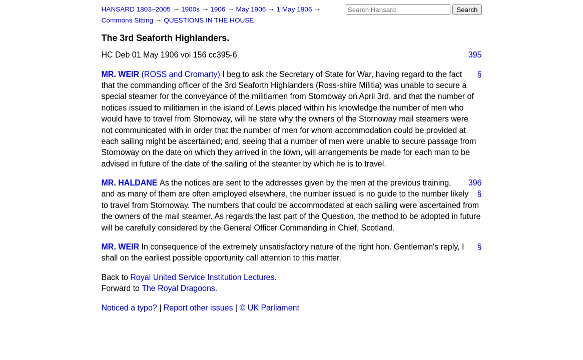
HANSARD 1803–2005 (136, 9)
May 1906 (252, 9)
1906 (218, 9)
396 (475, 182)
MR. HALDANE (130, 182)
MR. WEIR (121, 74)
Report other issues (198, 308)
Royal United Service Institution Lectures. (203, 277)
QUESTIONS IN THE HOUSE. (210, 20)
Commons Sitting (128, 20)
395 (475, 54)
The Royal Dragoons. (179, 288)
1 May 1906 (295, 9)
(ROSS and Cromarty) (181, 74)
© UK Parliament (269, 308)
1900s (191, 9)
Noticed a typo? (129, 308)
